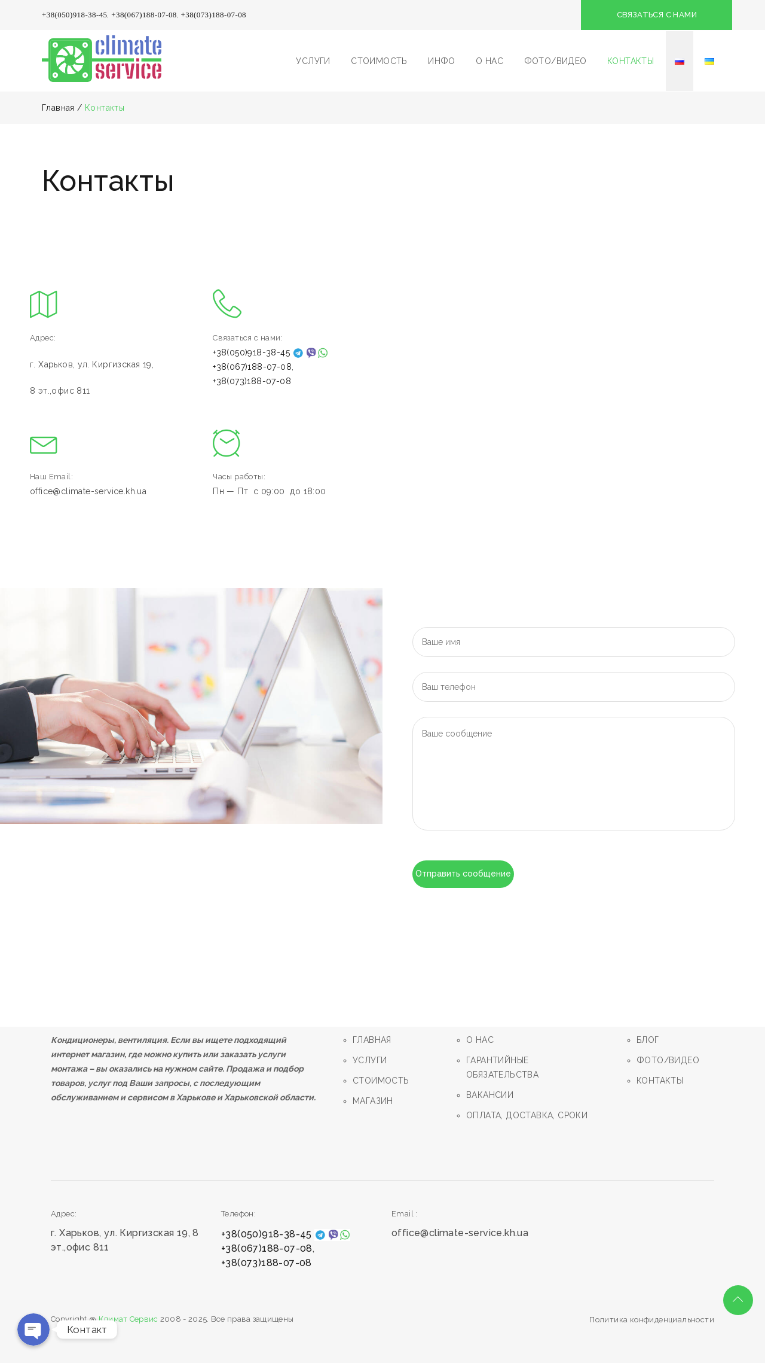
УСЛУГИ (313, 61)
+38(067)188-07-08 (143, 14)
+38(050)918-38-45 (74, 14)
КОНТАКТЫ (630, 61)
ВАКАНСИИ (489, 1095)
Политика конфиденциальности (651, 1319)
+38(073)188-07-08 (213, 14)
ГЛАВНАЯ (372, 1040)
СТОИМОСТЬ (379, 61)
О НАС (489, 61)
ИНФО (441, 61)
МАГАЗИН (373, 1101)
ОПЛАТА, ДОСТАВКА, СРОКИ (526, 1115)
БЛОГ (648, 1040)
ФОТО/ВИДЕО (555, 61)
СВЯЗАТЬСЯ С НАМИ (657, 14)
